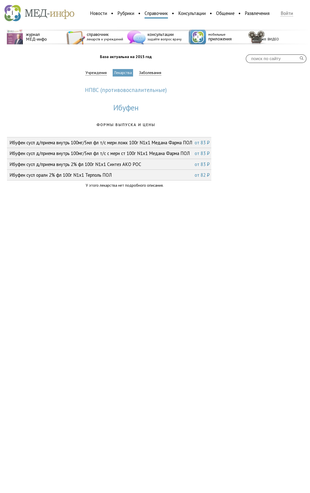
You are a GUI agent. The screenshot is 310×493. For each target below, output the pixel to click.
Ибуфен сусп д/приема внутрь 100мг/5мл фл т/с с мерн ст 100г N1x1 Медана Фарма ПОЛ (109, 153)
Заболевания (150, 72)
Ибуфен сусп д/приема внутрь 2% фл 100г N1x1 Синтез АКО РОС (109, 164)
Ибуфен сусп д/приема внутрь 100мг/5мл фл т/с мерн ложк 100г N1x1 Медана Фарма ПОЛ (109, 142)
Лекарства (123, 72)
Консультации (192, 13)
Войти (287, 13)
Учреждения (96, 72)
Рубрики (125, 13)
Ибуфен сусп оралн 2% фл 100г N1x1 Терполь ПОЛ (109, 175)
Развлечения (257, 13)
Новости (98, 13)
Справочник (156, 13)
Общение (225, 13)
